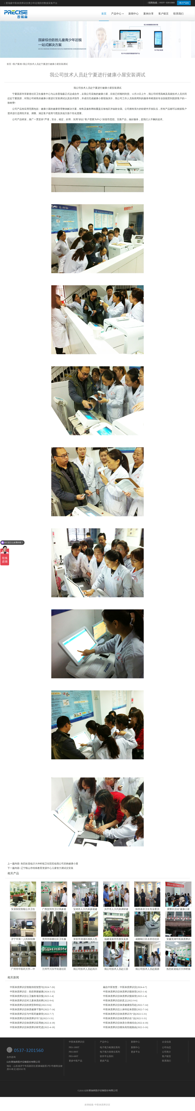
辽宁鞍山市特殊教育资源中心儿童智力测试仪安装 (47, 868)
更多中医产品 (75, 1061)
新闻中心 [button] (133, 13)
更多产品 (104, 1061)
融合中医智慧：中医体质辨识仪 (120, 987)
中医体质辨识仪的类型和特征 (25, 1005)
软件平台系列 (106, 1056)
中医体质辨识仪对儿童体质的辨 (26, 1000)
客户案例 (17, 64)
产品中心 (104, 1042)
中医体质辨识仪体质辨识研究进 (26, 1027)
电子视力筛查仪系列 (110, 1052)
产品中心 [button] (117, 13)
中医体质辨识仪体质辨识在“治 (119, 1018)
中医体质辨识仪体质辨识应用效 (26, 1023)
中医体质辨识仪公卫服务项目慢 (26, 996)
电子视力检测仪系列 (110, 1047)
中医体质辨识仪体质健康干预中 (26, 1009)
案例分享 (148, 13)
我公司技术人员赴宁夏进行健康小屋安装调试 (45, 64)
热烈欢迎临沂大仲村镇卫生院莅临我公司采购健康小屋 (49, 863)
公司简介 (166, 1052)
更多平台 (135, 1052)
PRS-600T (73, 1056)
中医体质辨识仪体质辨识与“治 (119, 1014)
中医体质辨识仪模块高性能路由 (120, 1027)
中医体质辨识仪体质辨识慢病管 (120, 991)
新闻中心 (135, 1042)
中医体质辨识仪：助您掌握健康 (26, 991)
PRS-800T (73, 1052)
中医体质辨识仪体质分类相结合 (120, 1023)
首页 (105, 13)
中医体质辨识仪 (20, 3)
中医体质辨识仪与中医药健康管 (26, 1014)
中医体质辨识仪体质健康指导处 (120, 1005)
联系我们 (178, 13)
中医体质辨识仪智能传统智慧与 (26, 987)
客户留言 (163, 13)
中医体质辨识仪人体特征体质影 (120, 1009)
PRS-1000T (74, 1047)
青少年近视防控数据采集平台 (42, 3)
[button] (14, 39)
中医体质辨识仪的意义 (115, 1000)
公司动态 (166, 1047)
